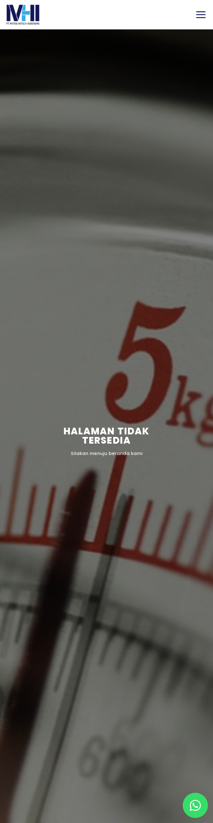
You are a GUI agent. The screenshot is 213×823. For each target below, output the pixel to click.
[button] (201, 15)
